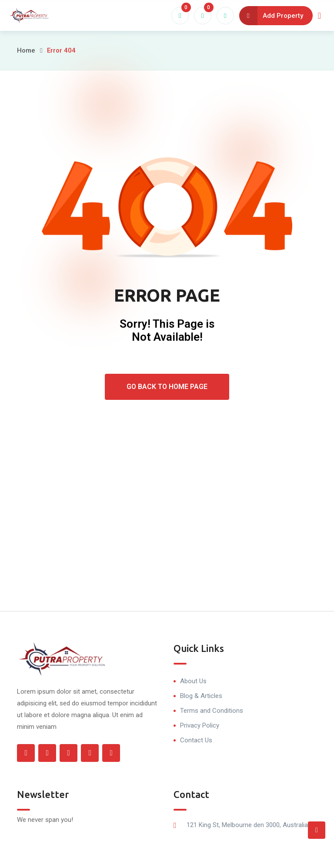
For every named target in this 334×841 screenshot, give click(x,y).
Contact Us (196, 740)
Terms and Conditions (211, 711)
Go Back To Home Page (167, 386)
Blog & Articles (201, 696)
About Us (193, 681)
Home (26, 50)
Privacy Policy (199, 725)
